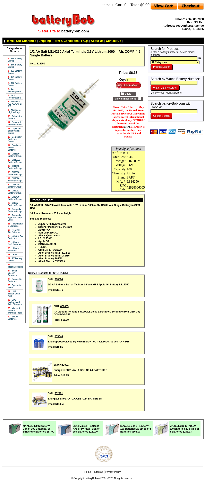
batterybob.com (75, 31)
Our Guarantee (26, 40)
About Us (97, 40)
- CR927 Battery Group (15, 204)
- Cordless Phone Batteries (14, 147)
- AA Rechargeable (14, 90)
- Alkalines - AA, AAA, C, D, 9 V (15, 104)
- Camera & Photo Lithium (15, 123)
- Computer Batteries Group (15, 139)
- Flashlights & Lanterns (15, 225)
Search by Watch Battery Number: (175, 80)
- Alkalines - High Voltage (14, 111)
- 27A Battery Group (15, 66)
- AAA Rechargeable (14, 96)
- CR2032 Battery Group (15, 192)
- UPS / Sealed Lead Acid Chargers (15, 302)
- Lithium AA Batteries (15, 237)
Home (10, 40)
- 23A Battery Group (15, 59)
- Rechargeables (15, 265)
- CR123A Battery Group (15, 161)
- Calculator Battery (15, 117)
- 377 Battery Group (15, 84)
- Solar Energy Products (12, 273)
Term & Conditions (66, 40)
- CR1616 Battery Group (15, 167)
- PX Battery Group (15, 259)
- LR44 (12, 254)
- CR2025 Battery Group (15, 185)
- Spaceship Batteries (15, 280)
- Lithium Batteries (13, 249)
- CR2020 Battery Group (15, 179)
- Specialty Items (14, 286)
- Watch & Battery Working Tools (15, 310)
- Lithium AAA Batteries (15, 243)
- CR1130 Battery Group (15, 155)
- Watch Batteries (13, 318)
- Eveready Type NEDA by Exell (15, 217)
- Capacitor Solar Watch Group (14, 130)
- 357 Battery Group (15, 72)
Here (127, 126)
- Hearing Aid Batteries (14, 231)
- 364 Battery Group (15, 78)
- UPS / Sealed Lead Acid (14, 293)
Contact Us (113, 40)
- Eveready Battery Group (15, 210)
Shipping (45, 40)
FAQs (85, 40)
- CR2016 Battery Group (15, 173)
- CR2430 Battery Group (15, 198)
